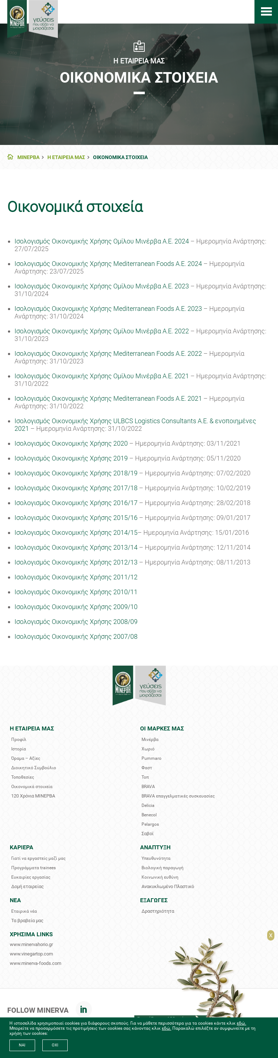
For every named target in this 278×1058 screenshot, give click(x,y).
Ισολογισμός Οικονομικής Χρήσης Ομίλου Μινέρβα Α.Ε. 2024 (101, 241)
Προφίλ (18, 739)
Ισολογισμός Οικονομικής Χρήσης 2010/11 (76, 592)
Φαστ (147, 767)
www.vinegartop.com (31, 954)
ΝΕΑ (15, 900)
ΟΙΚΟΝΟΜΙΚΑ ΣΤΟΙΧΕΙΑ (120, 157)
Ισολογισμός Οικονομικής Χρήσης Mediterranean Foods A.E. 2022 (108, 353)
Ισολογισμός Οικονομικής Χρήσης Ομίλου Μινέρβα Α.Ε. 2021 (101, 376)
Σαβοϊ (147, 833)
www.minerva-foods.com (35, 963)
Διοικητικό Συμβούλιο (33, 767)
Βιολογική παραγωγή (163, 867)
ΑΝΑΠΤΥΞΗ (155, 847)
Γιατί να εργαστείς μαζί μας (38, 858)
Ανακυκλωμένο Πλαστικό (168, 886)
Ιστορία (18, 748)
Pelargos (150, 824)
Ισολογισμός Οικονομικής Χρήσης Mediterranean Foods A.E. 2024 (108, 263)
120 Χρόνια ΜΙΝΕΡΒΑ (33, 796)
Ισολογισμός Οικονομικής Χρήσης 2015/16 (76, 517)
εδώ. (241, 1023)
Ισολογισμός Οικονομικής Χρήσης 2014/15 (76, 532)
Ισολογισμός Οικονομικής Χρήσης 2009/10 (76, 607)
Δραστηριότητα (158, 911)
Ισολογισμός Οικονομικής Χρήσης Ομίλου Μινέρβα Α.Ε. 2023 (101, 286)
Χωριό (148, 748)
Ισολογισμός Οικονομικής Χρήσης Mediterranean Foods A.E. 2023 (108, 308)
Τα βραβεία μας (27, 920)
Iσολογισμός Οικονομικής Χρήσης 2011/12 (76, 577)
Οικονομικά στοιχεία (31, 786)
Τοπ (145, 777)
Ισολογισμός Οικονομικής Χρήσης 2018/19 (76, 473)
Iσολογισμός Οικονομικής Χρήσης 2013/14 (76, 547)
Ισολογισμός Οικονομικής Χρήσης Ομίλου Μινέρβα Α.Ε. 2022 (101, 331)
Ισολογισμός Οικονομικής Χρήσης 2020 (71, 443)
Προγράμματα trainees (33, 867)
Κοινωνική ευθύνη (160, 877)
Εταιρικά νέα (24, 911)
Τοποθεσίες (22, 777)
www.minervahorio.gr (31, 944)
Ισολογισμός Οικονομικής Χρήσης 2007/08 (76, 636)
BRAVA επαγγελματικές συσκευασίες (178, 796)
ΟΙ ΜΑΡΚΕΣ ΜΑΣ (162, 728)
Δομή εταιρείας (27, 886)
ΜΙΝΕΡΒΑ (28, 157)
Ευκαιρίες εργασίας (30, 877)
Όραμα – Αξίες (25, 758)
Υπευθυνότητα (156, 858)
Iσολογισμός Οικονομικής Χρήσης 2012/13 (76, 562)
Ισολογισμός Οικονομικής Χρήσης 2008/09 (76, 621)
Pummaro (151, 758)
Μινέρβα (150, 739)
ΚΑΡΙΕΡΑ (21, 847)
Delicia (148, 805)
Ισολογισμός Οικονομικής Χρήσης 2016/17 (76, 503)
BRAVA (148, 786)
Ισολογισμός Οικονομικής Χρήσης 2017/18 (76, 488)
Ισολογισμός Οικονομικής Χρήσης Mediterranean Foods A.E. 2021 (108, 398)
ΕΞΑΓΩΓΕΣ (154, 900)
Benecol (149, 814)
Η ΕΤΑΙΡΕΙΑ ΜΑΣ (66, 157)
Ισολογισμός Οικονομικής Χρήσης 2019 (71, 458)
